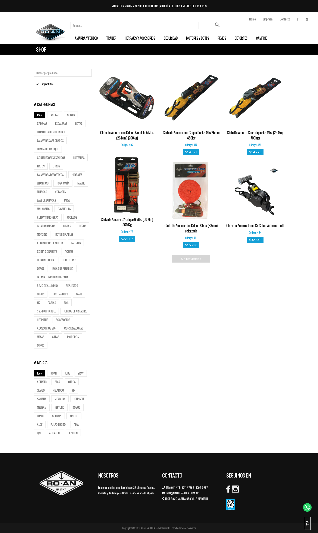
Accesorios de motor (50, 243)
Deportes (241, 38)
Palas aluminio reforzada (52, 277)
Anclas (54, 115)
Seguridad (171, 38)
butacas (42, 191)
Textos (40, 166)
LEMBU (40, 416)
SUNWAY (57, 416)
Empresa (267, 19)
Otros (56, 166)
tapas (67, 200)
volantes (60, 191)
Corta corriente (47, 251)
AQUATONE (55, 433)
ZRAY (81, 373)
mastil (81, 183)
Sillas (55, 336)
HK (73, 390)
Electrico (43, 183)
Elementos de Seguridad (51, 132)
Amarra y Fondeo (86, 38)
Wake (79, 294)
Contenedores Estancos (51, 157)
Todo (39, 115)
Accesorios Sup (46, 328)
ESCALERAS (61, 123)
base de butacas (46, 200)
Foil (66, 302)
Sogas (71, 115)
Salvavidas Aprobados (50, 140)
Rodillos (71, 217)
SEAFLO (41, 390)
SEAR (57, 381)
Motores (42, 234)
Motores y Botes (197, 38)
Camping (261, 38)
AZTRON (73, 433)
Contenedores (45, 260)
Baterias (76, 243)
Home (252, 19)
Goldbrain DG (164, 528)
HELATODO (58, 390)
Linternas (78, 157)
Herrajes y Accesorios (140, 38)
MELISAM (41, 407)
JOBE (67, 373)
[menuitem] (86, 38)
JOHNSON (79, 398)
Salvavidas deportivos (50, 174)
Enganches (64, 208)
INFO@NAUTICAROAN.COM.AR (182, 493)
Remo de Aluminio (47, 285)
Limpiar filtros (45, 84)
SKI (38, 302)
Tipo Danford (60, 294)
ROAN (53, 373)
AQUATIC (42, 381)
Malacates (43, 208)
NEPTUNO (59, 407)
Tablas (52, 302)
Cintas (67, 226)
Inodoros (73, 336)
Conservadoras (73, 328)
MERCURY (59, 398)
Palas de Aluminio (62, 268)
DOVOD (76, 407)
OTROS (71, 381)
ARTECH (74, 416)
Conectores (69, 260)
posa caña (63, 183)
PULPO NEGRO (58, 424)
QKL (39, 433)
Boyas (78, 123)
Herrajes (77, 174)
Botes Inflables (64, 234)
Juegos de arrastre (75, 311)
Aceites (69, 251)
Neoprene (42, 319)
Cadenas (42, 123)
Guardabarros (46, 226)
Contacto (285, 19)
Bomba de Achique (48, 149)
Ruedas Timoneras (47, 217)
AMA (76, 424)
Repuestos (72, 285)
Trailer (111, 38)
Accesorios (63, 319)
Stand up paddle (46, 311)
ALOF (39, 424)
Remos (222, 38)
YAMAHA (41, 398)
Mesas (40, 336)
